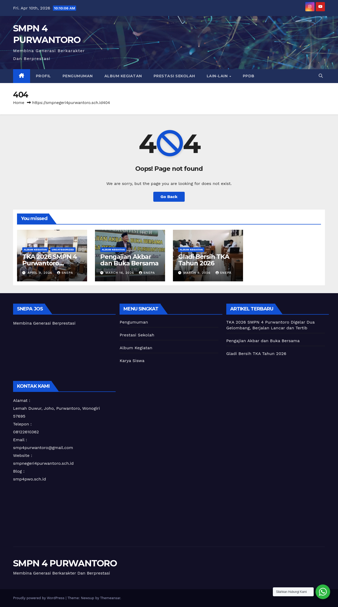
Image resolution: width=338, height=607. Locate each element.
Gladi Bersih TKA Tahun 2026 (203, 260)
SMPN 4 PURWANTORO (65, 563)
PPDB (249, 76)
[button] (321, 75)
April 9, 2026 (40, 273)
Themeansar (110, 598)
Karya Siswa (132, 360)
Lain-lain (218, 76)
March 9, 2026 (197, 273)
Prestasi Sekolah (174, 76)
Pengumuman (78, 76)
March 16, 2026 (120, 273)
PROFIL (43, 76)
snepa (65, 273)
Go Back (169, 196)
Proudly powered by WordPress (39, 598)
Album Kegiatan (123, 76)
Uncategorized (63, 249)
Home (18, 102)
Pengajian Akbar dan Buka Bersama (129, 260)
